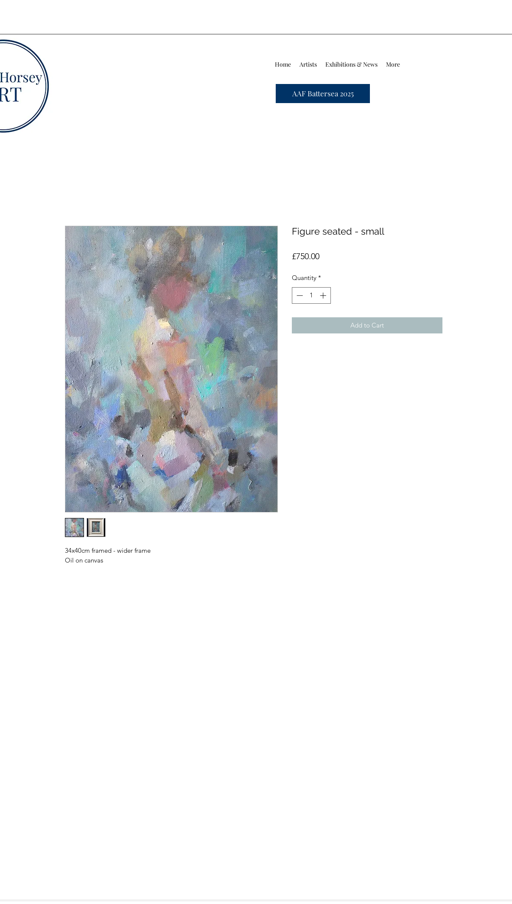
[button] (308, 64)
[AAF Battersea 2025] (323, 93)
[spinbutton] (311, 295)
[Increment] (324, 295)
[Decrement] (299, 295)
